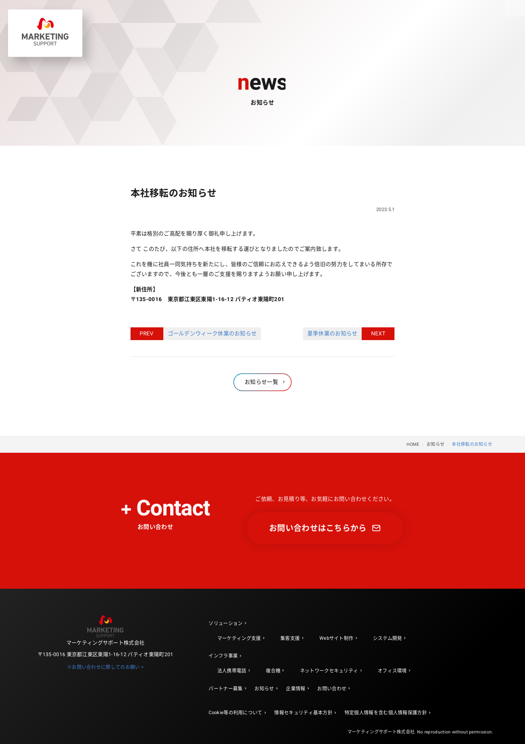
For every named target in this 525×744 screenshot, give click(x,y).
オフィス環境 (392, 670)
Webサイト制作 (336, 638)
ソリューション (225, 623)
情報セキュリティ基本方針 (303, 712)
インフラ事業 (223, 655)
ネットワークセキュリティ (329, 670)
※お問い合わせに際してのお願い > (105, 667)
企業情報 (295, 688)
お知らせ (264, 688)
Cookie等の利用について (235, 712)
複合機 (273, 670)
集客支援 (290, 638)
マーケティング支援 (239, 638)
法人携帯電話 (231, 670)
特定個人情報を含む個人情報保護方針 (386, 712)
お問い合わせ (331, 688)
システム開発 (387, 638)
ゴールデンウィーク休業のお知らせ (210, 333)
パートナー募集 (225, 688)
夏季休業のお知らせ (334, 333)
